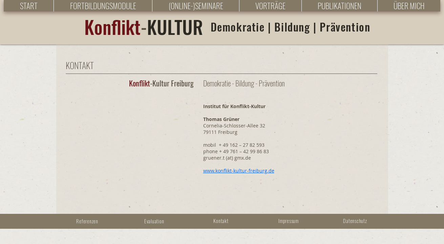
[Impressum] (289, 220)
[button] (103, 6)
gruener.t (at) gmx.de (227, 158)
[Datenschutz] (356, 220)
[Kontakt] (222, 220)
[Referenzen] (88, 221)
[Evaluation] (155, 221)
